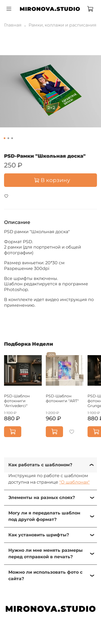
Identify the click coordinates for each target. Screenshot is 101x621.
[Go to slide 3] (12, 138)
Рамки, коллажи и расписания (62, 25)
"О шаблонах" (74, 482)
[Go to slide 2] (8, 138)
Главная (13, 25)
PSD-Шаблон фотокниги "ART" (62, 398)
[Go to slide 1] (4, 138)
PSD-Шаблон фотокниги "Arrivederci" (17, 401)
